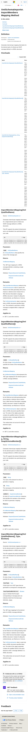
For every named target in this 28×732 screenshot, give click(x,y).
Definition (4, 22)
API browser (8, 5)
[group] (14, 133)
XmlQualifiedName (13, 250)
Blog (20, 723)
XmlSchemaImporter (8, 287)
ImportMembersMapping (11, 285)
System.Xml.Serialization (13, 37)
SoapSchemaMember (15, 494)
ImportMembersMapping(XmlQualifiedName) (12, 26)
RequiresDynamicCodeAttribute (17, 273)
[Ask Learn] (18, 5)
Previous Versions (13, 723)
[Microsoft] (14, 2)
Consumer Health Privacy (7, 727)
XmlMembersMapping (9, 261)
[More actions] (25, 5)
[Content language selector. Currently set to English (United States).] (8, 716)
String (9, 477)
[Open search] (21, 2)
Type (12, 583)
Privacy (9, 725)
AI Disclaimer (4, 723)
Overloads (4, 24)
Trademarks (4, 730)
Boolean (22, 591)
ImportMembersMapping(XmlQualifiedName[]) (13, 27)
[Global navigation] (1, 2)
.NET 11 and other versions (11, 316)
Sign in (25, 2)
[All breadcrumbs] (2, 5)
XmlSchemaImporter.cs (14, 215)
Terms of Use (19, 727)
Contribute (3, 725)
